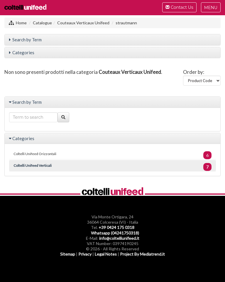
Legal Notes (106, 254)
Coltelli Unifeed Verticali (112, 167)
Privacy (85, 254)
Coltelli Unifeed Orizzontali (112, 155)
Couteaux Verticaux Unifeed (83, 22)
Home (21, 22)
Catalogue (42, 22)
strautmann (126, 22)
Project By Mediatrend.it (142, 254)
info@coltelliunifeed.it (119, 238)
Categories (23, 52)
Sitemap (67, 254)
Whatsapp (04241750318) (115, 232)
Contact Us (179, 8)
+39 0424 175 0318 (116, 227)
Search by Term (27, 39)
